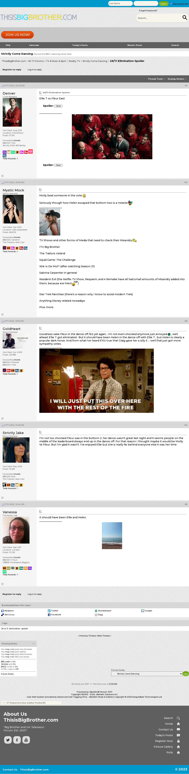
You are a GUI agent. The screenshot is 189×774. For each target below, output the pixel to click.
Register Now (164, 741)
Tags (5, 623)
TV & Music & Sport (56, 61)
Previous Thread (87, 635)
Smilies (4, 664)
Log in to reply (35, 69)
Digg (100, 614)
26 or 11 (4, 628)
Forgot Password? (148, 10)
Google (148, 610)
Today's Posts (80, 45)
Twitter (54, 610)
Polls (169, 752)
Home (169, 723)
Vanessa (10, 512)
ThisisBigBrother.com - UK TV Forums (23, 61)
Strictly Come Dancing (95, 61)
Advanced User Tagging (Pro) (72, 697)
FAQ (8, 45)
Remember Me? (179, 4)
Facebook (56, 614)
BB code (5, 661)
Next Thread (103, 635)
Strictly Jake (13, 433)
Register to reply (12, 69)
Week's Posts (134, 45)
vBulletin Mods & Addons (101, 697)
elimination (14, 628)
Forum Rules (7, 674)
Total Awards (9, 158)
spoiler (24, 628)
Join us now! (17, 35)
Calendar (34, 45)
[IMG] (3, 666)
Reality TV (74, 61)
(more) (17, 140)
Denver (9, 93)
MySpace (9, 610)
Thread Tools (155, 79)
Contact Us (166, 729)
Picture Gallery (163, 746)
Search (175, 45)
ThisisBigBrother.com (34, 769)
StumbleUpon (104, 610)
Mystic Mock (13, 190)
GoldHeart (12, 329)
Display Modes (176, 79)
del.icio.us (9, 614)
